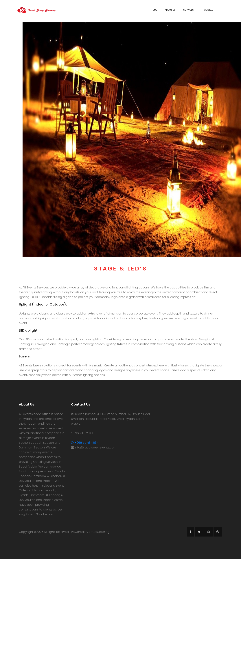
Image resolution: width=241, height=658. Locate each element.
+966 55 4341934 (84, 443)
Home (154, 9)
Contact (209, 9)
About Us (170, 9)
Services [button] (188, 9)
